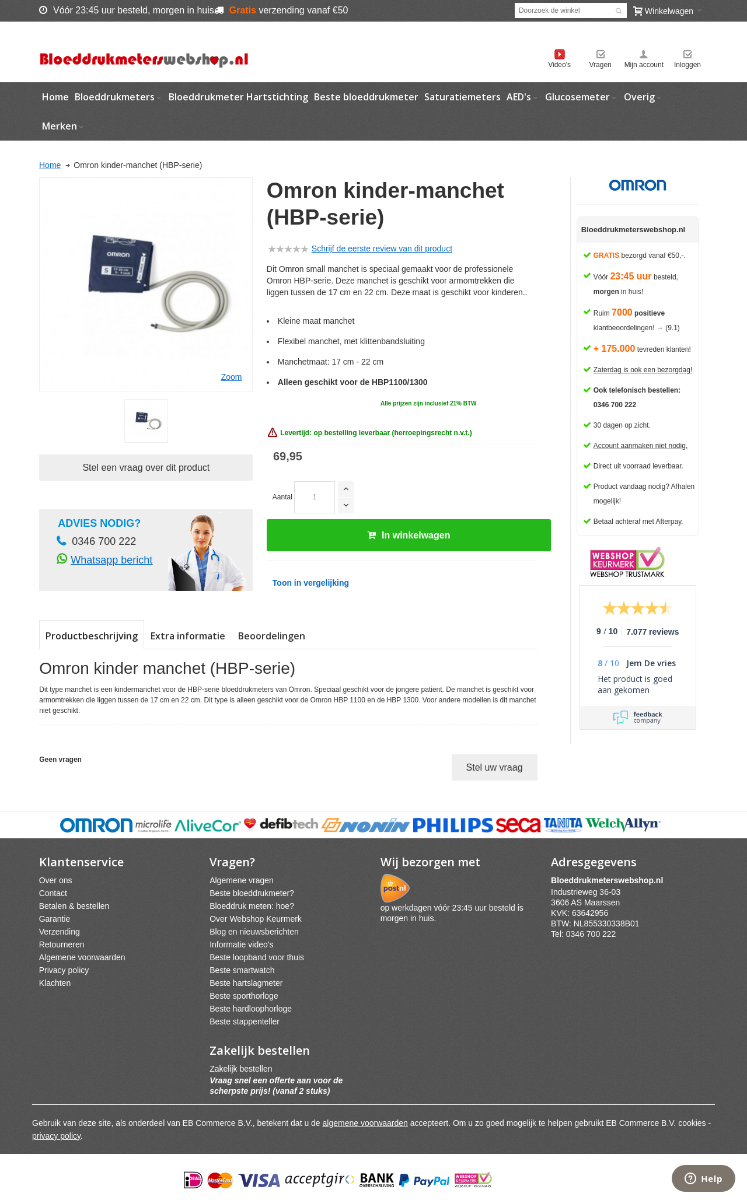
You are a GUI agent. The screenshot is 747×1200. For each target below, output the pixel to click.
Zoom (231, 377)
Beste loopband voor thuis (257, 957)
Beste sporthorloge (244, 995)
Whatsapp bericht (111, 560)
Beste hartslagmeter (246, 983)
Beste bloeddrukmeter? (252, 893)
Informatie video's (241, 944)
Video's (559, 65)
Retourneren (62, 944)
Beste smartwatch (242, 970)
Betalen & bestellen (74, 906)
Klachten (55, 983)
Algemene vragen (242, 880)
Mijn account (644, 65)
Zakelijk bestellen (241, 1068)
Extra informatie (188, 635)
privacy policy (56, 1135)
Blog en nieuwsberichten (254, 931)
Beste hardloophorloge (251, 1008)
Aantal (282, 497)
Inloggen (687, 65)
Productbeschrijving (92, 635)
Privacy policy (64, 970)
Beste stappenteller (245, 1021)
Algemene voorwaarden (82, 957)
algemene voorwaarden (365, 1123)
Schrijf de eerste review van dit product (382, 248)
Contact (53, 893)
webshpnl (610, 880)
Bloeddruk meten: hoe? (252, 906)
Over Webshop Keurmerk (256, 918)
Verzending (59, 931)
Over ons (55, 880)
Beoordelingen (271, 635)
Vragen (600, 65)
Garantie (55, 918)
